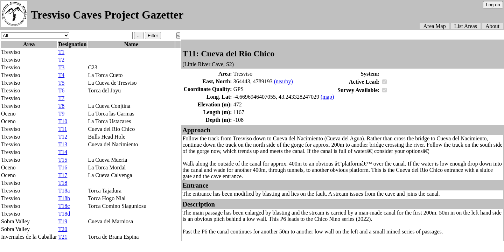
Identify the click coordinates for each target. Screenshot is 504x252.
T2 (61, 60)
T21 (62, 237)
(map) (327, 97)
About (492, 26)
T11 (62, 129)
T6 (61, 90)
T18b (64, 198)
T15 (62, 160)
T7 (61, 98)
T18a (64, 191)
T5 (61, 83)
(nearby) (283, 81)
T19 (62, 221)
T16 (62, 167)
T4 (61, 75)
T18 (62, 183)
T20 (62, 229)
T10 (62, 121)
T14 (62, 152)
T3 (61, 67)
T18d (64, 214)
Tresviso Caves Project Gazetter (107, 14)
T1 (61, 52)
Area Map (434, 26)
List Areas (465, 26)
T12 (62, 137)
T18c (64, 206)
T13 (62, 144)
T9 (61, 114)
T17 (62, 175)
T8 (61, 106)
